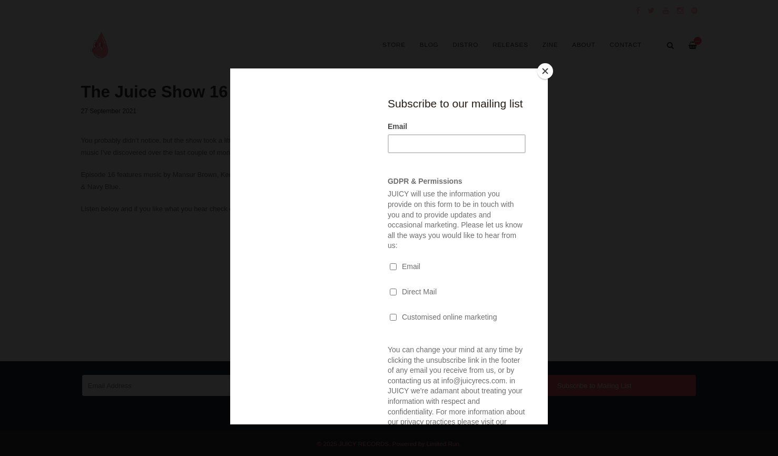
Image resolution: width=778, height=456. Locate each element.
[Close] (545, 71)
